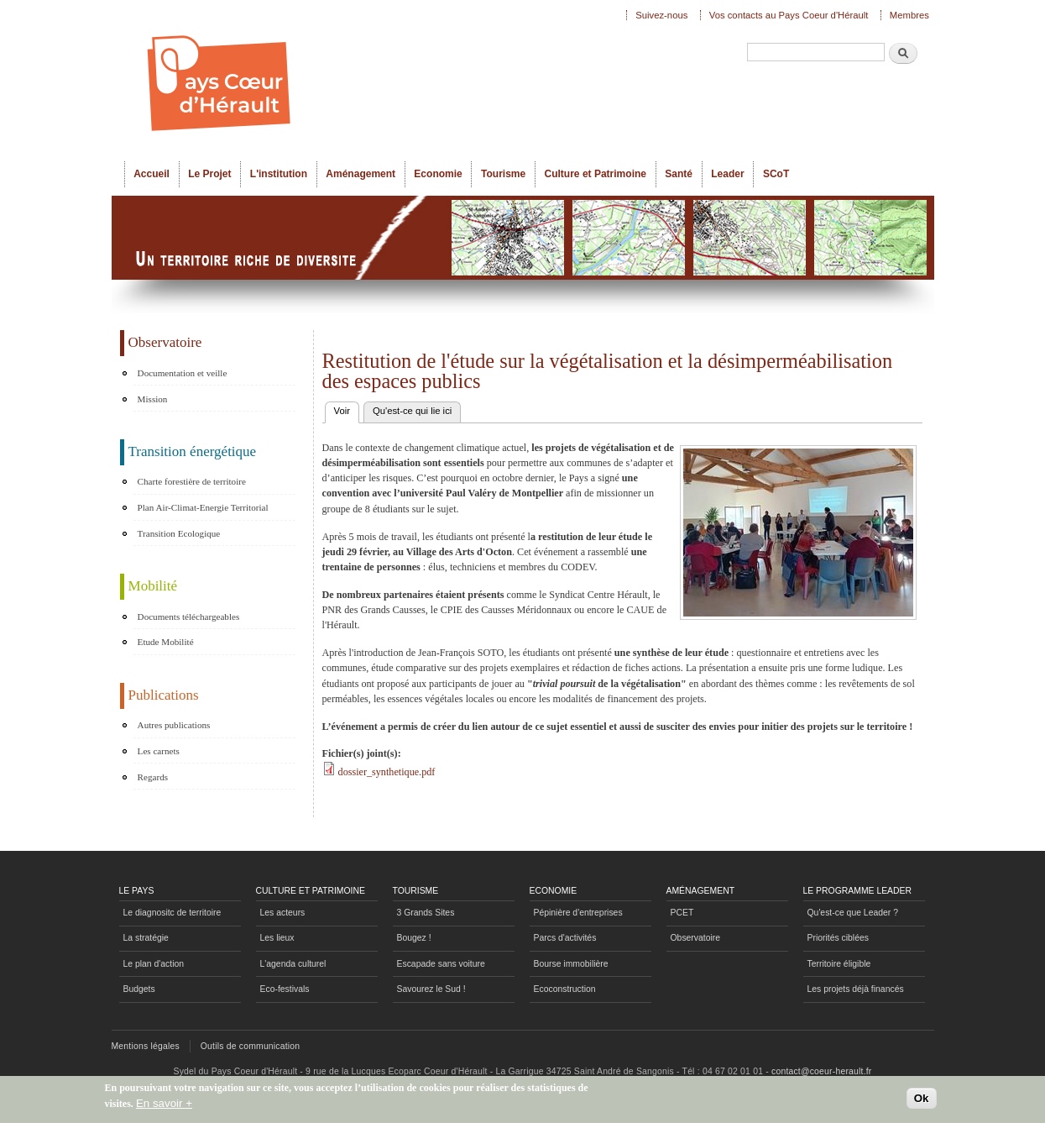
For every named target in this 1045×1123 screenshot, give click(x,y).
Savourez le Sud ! (431, 989)
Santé (678, 174)
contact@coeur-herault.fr (821, 1071)
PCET (682, 912)
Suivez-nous (661, 15)
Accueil (151, 174)
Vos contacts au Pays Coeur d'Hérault (789, 15)
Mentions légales (146, 1046)
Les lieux (277, 937)
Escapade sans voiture (441, 963)
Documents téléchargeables (189, 616)
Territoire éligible (839, 963)
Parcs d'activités (565, 937)
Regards (153, 777)
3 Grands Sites (426, 912)
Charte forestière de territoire (192, 481)
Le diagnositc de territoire (172, 912)
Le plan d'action (154, 963)
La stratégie (146, 937)
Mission (153, 399)
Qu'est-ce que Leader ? (852, 912)
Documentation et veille (182, 373)
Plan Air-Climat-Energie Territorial (203, 507)
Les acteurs (283, 912)
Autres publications (174, 725)
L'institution (278, 174)
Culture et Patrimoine (595, 174)
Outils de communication (250, 1046)
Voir (346, 409)
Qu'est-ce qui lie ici (412, 411)
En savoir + (164, 1105)
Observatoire (696, 937)
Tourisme (503, 174)
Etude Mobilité (166, 642)
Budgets (139, 989)
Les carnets (159, 751)
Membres (909, 15)
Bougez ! (414, 937)
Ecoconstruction (565, 989)
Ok (921, 1100)
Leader (727, 174)
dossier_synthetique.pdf (387, 772)
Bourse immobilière (571, 963)
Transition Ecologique (179, 533)
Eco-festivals (285, 989)
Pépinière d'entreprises (578, 912)
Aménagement (360, 174)
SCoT (776, 174)
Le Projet (209, 174)
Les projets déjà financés (855, 989)
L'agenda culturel (293, 963)
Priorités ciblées (838, 937)
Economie (438, 174)
